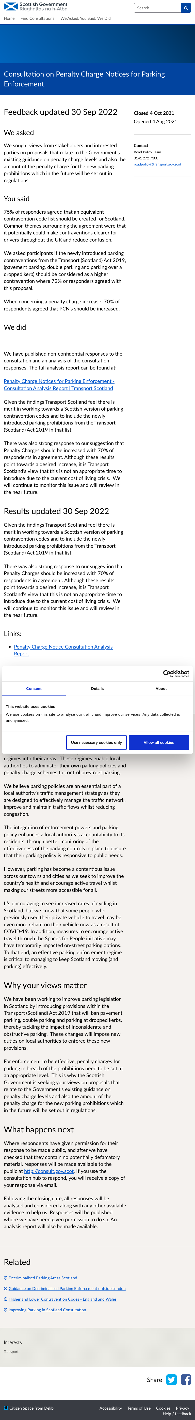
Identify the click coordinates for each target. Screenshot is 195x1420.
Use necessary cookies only (96, 742)
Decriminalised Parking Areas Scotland (40, 1277)
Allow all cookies (158, 742)
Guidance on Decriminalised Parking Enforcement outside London (65, 1288)
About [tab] (161, 688)
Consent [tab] (34, 688)
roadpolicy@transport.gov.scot (157, 164)
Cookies (163, 1408)
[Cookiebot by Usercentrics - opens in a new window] (167, 673)
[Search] (186, 8)
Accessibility (111, 1408)
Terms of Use (139, 1408)
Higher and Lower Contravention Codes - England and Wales (60, 1299)
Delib (49, 1408)
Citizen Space (21, 1408)
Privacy (182, 1408)
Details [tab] (97, 688)
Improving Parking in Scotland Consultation (45, 1309)
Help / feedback (177, 1413)
